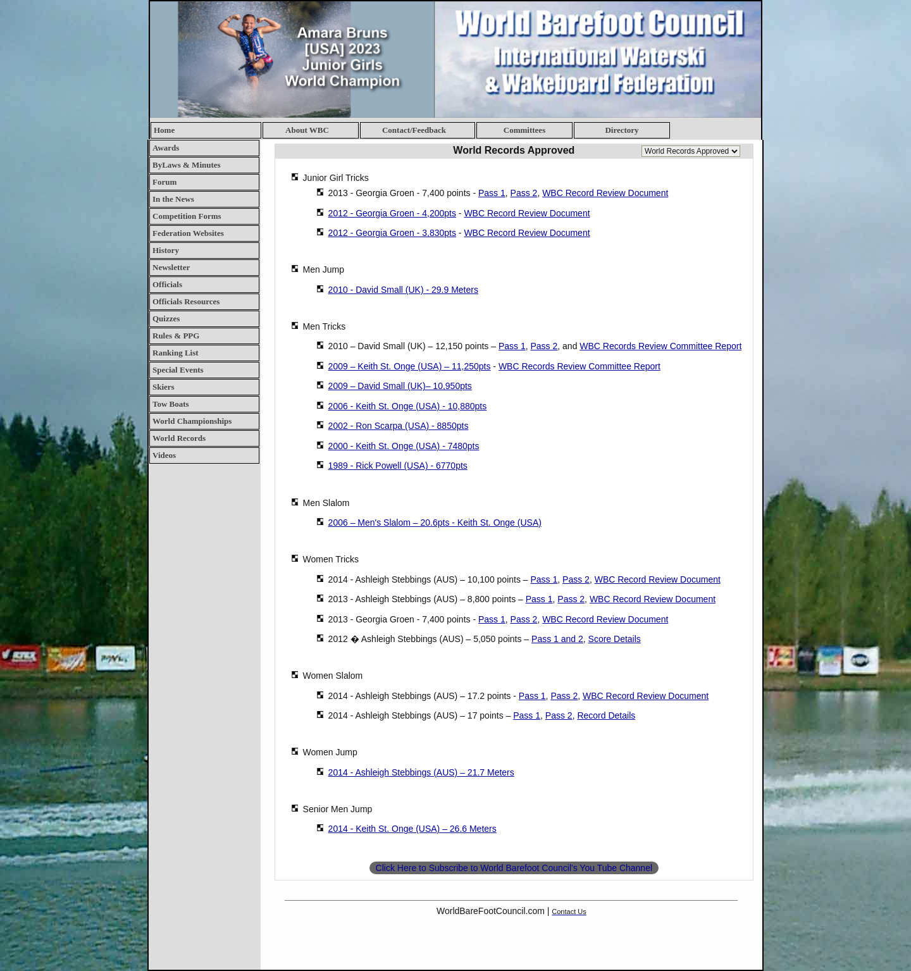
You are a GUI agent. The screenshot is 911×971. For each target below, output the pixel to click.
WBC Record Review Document (605, 193)
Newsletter (171, 267)
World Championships (192, 421)
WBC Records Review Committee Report (660, 346)
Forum (164, 182)
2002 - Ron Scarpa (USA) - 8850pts (398, 426)
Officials (167, 284)
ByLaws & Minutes (186, 165)
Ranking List (175, 352)
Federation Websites (188, 233)
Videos (164, 455)
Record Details (606, 715)
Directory (621, 130)
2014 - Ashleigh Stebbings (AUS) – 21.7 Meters (421, 772)
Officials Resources (186, 301)
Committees (524, 130)
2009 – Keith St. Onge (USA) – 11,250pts (409, 366)
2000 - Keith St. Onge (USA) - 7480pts (404, 446)
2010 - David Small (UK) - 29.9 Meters (403, 290)
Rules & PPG (175, 335)
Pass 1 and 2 (557, 639)
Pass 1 (491, 193)
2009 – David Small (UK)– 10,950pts (400, 386)
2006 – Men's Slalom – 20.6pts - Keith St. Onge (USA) (435, 522)
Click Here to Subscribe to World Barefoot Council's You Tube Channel (514, 868)
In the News (173, 199)
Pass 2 (524, 193)
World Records (179, 438)
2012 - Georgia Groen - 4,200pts (392, 213)
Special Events (178, 369)
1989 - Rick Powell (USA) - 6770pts (398, 466)
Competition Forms (186, 216)
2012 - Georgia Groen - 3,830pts (392, 233)
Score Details (614, 639)
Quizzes (166, 318)
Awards (165, 147)
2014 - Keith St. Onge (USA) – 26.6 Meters (412, 829)
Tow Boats (170, 404)
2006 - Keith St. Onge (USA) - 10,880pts (407, 406)
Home (164, 130)
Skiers (163, 387)
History (165, 250)
